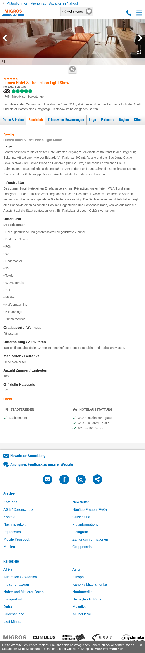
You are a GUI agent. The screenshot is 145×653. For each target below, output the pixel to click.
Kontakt (9, 517)
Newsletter (80, 502)
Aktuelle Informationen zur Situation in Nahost (42, 3)
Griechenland (13, 614)
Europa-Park (13, 599)
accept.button (140, 645)
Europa (78, 577)
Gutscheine (81, 517)
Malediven (80, 607)
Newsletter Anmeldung (27, 455)
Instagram (80, 532)
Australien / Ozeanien (20, 577)
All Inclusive (81, 614)
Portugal (8, 86)
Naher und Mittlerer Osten (23, 592)
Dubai (8, 607)
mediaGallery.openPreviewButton (138, 51)
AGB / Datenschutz (18, 509)
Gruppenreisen (84, 547)
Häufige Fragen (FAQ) (89, 509)
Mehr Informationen (109, 649)
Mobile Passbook (16, 539)
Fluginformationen (86, 524)
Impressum (12, 532)
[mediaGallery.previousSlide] (5, 38)
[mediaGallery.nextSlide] (140, 38)
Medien (9, 547)
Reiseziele (11, 561)
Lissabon (22, 86)
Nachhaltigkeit (14, 524)
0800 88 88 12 (128, 13)
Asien (76, 569)
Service (9, 494)
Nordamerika (82, 592)
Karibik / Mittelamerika (89, 584)
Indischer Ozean (16, 584)
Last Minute (12, 621)
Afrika (7, 569)
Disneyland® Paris (86, 599)
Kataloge (10, 502)
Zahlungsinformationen (90, 539)
